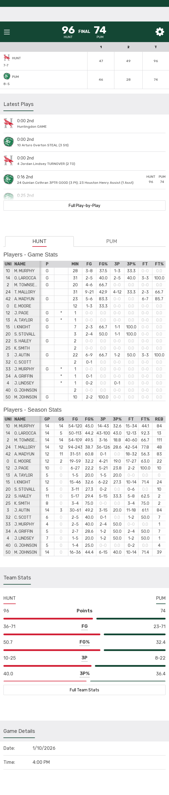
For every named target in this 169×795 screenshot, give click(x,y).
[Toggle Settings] (160, 32)
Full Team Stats (84, 690)
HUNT (39, 241)
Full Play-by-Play (84, 205)
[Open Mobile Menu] (7, 32)
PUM (111, 241)
